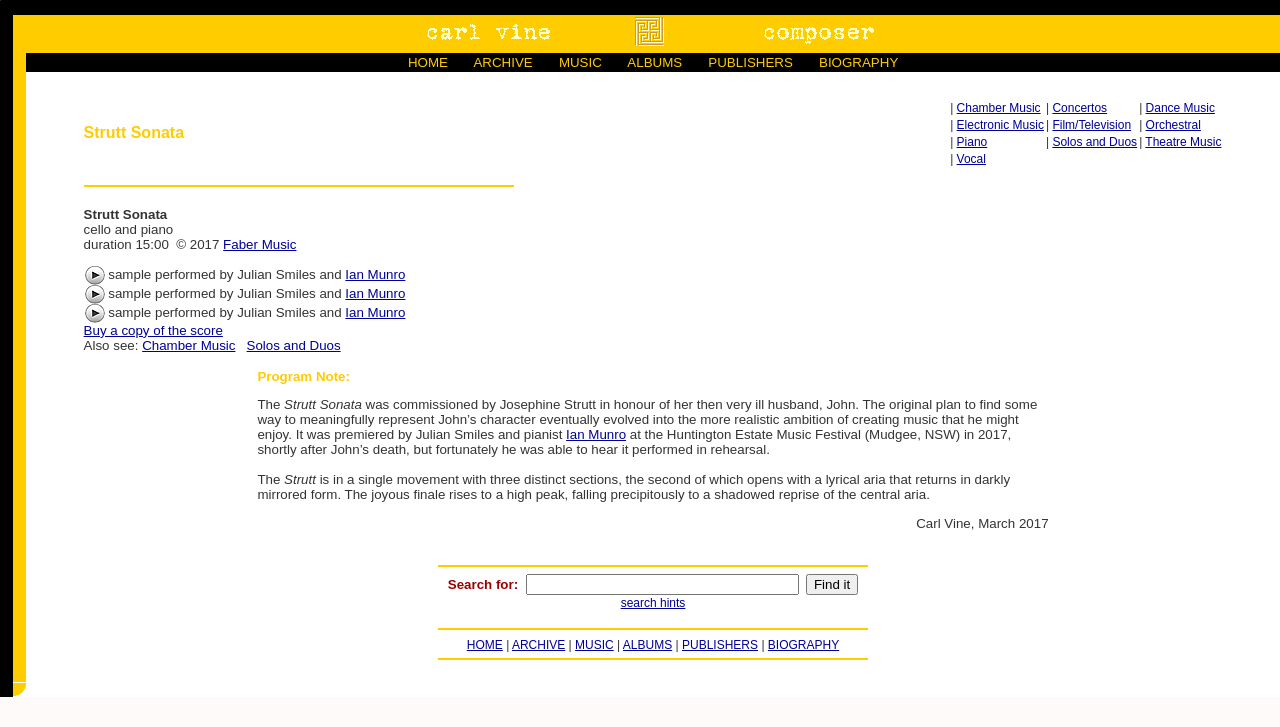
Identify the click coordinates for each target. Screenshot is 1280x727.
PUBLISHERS (750, 62)
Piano (972, 142)
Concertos (1079, 108)
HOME (428, 62)
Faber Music (259, 244)
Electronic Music (1000, 125)
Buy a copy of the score (153, 330)
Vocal (971, 159)
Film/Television (1091, 125)
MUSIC (580, 62)
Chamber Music (999, 108)
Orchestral (1173, 125)
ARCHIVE (502, 62)
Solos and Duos (1094, 142)
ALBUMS (654, 62)
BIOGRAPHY (858, 62)
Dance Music (1180, 108)
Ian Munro (375, 274)
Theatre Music (1183, 142)
